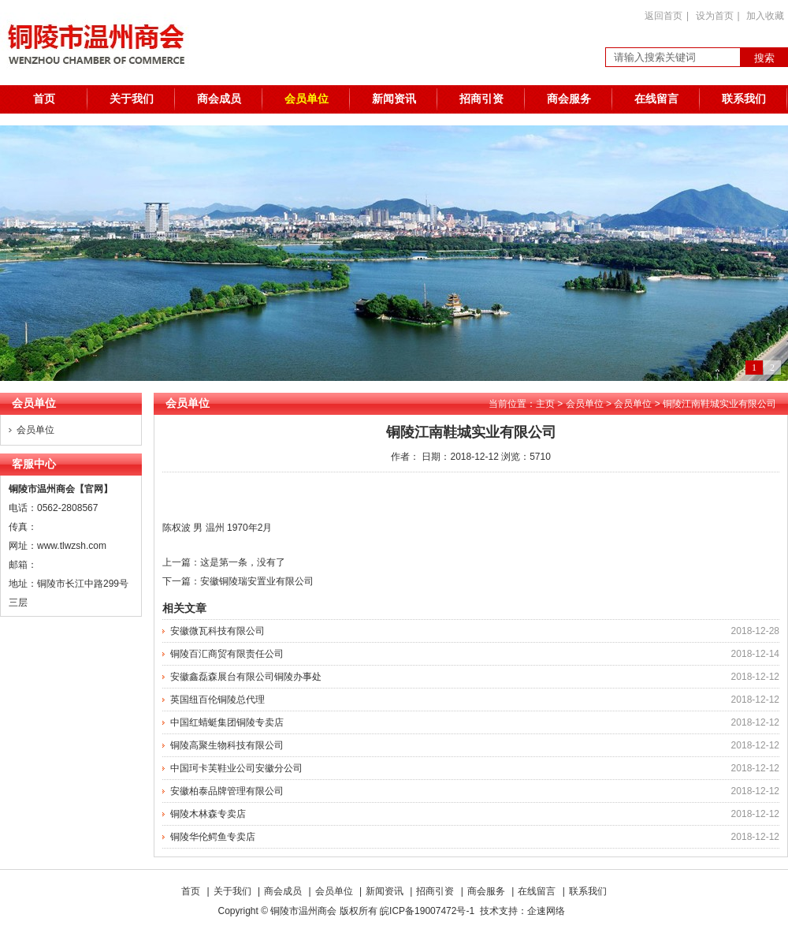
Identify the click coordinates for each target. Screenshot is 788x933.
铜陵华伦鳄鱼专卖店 (212, 836)
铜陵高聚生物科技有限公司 (227, 745)
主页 (545, 403)
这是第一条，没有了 (242, 562)
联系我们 (744, 99)
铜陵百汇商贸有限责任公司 (227, 653)
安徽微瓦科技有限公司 (217, 630)
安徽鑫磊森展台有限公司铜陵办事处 (246, 676)
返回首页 (663, 15)
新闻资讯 (394, 99)
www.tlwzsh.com (71, 545)
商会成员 (219, 99)
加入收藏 (765, 15)
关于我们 (132, 99)
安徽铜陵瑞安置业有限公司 (257, 581)
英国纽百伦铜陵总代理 (217, 699)
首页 (44, 99)
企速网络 (546, 910)
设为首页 (715, 15)
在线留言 (656, 99)
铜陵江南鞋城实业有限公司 (719, 403)
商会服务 (569, 99)
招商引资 (481, 99)
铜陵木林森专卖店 (208, 813)
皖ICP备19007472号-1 (427, 910)
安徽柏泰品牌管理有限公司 (227, 791)
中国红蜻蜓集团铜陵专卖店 (227, 722)
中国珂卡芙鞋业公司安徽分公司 (236, 768)
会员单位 (306, 99)
